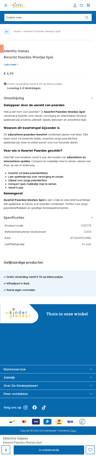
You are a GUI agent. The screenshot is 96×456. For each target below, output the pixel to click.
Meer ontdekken (48, 394)
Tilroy (73, 430)
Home (17, 31)
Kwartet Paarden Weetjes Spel (42, 31)
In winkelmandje (49, 450)
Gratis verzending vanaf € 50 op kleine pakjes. (35, 83)
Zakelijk (48, 377)
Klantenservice (48, 369)
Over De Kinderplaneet (48, 385)
